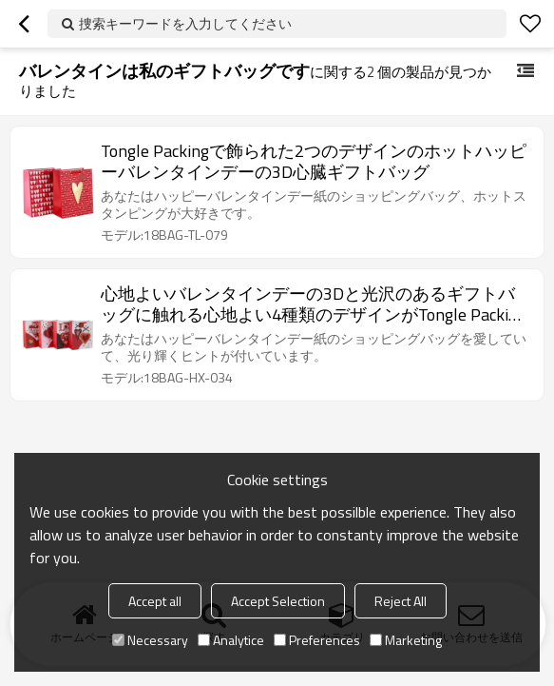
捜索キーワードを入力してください (185, 23)
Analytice (231, 640)
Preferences (317, 640)
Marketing (406, 640)
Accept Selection (278, 601)
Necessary (150, 640)
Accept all (154, 601)
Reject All (400, 601)
